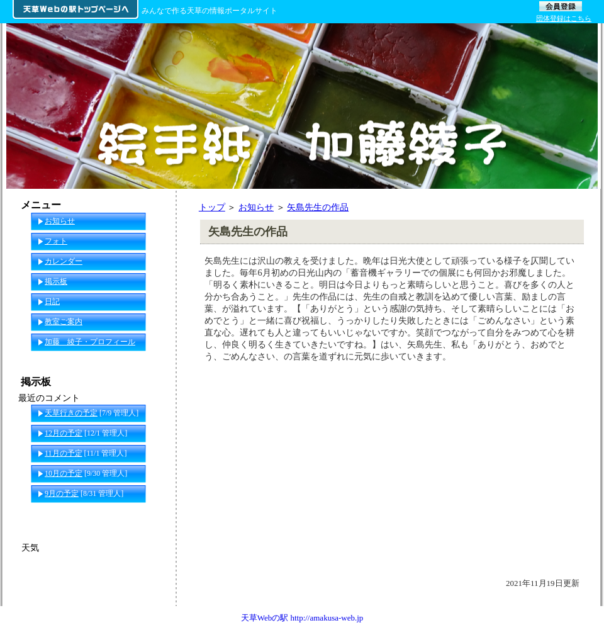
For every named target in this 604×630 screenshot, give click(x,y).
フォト (56, 241)
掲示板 (56, 281)
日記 (52, 301)
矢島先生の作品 (318, 207)
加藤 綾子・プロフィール (90, 341)
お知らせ (256, 207)
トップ (212, 207)
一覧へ (151, 514)
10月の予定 (63, 473)
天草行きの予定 (71, 412)
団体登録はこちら (563, 18)
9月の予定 (62, 493)
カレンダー (63, 261)
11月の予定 (63, 453)
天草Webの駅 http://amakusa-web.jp (302, 617)
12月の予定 (63, 433)
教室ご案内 (63, 321)
